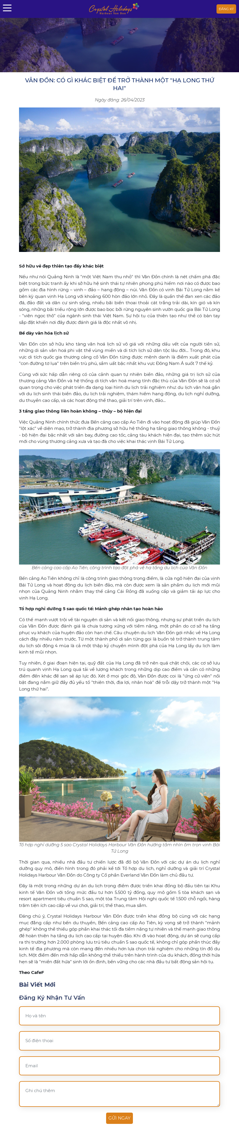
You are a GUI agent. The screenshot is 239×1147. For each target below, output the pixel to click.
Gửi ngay (119, 1118)
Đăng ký (226, 9)
